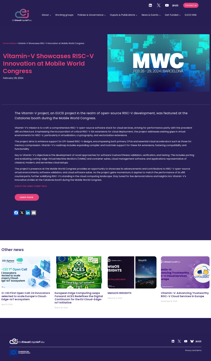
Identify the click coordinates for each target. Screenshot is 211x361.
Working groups (64, 15)
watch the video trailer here (31, 186)
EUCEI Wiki (190, 15)
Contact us (191, 5)
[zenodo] (175, 5)
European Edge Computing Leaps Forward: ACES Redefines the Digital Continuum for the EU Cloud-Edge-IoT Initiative (79, 297)
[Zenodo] (198, 341)
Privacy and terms (193, 350)
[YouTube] (166, 5)
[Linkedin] (150, 5)
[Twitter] (158, 5)
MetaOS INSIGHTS (119, 293)
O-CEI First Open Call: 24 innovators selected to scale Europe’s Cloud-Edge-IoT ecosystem (25, 296)
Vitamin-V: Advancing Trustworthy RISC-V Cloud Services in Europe (185, 294)
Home (6, 43)
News (13, 43)
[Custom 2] (192, 341)
